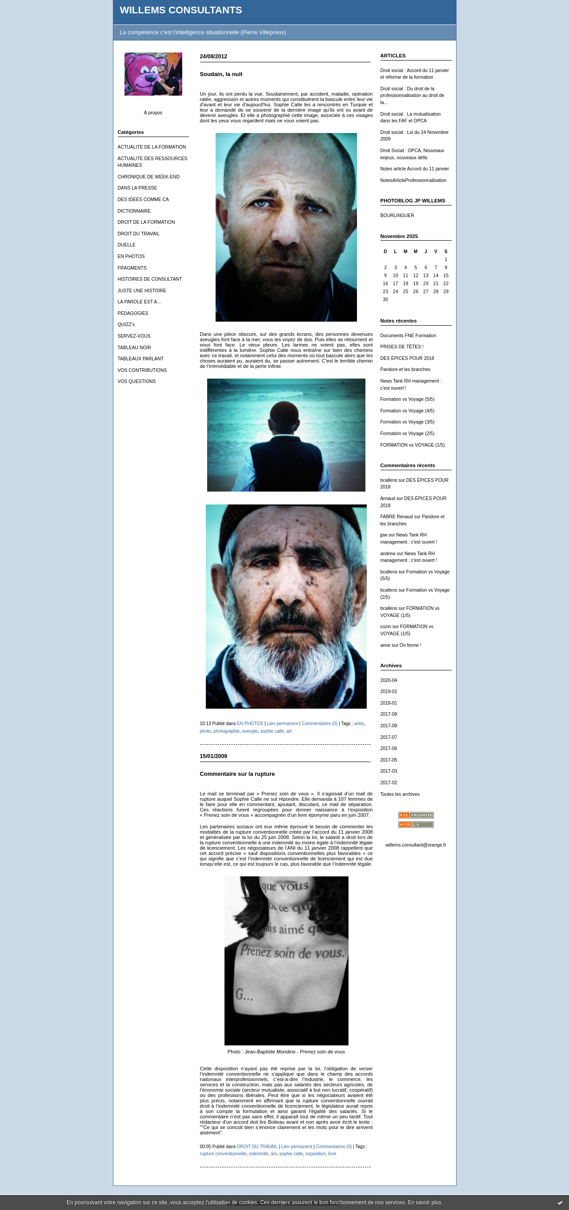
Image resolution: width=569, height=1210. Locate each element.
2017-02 (389, 782)
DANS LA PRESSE (137, 188)
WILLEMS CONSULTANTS (181, 10)
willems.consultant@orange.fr (415, 845)
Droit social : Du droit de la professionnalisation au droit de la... (413, 95)
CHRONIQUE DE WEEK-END (149, 176)
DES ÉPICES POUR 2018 (407, 358)
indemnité (258, 1153)
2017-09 (389, 714)
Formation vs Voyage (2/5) (408, 433)
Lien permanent (282, 723)
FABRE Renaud (397, 516)
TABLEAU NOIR (134, 347)
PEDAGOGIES (133, 313)
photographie (226, 731)
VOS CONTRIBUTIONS (142, 370)
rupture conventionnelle (223, 1153)
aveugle (250, 731)
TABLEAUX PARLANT (141, 358)
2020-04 (389, 680)
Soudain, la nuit (221, 74)
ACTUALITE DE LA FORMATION (152, 147)
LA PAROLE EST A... (139, 301)
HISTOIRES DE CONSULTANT (150, 279)
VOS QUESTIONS (137, 381)
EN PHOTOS (131, 256)
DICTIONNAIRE (134, 211)
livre (332, 1153)
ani (273, 1153)
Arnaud (388, 498)
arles (359, 723)
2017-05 (389, 760)
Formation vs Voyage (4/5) (408, 410)
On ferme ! (410, 645)
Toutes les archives (400, 794)
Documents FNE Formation (409, 335)
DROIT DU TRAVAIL (139, 233)
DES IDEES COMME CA (143, 199)
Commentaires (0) (320, 723)
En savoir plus (424, 1202)
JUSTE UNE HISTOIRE (142, 290)
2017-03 (389, 771)
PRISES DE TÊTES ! (402, 346)
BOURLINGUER (397, 215)
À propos (153, 112)
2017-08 (389, 725)
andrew (388, 553)
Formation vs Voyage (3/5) (408, 421)
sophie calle (272, 731)
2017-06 (389, 748)
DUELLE (127, 244)
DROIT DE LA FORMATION (146, 222)
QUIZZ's (126, 324)
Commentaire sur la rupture (237, 773)
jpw (384, 534)
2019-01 (389, 691)
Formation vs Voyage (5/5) (408, 399)
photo (205, 731)
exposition (315, 1153)
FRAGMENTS (132, 268)
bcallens (389, 480)
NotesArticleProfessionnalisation (414, 180)
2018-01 (389, 703)
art (289, 731)
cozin (386, 626)
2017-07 (389, 737)
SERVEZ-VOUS (134, 336)
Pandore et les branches (406, 369)
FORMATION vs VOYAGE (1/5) (413, 445)
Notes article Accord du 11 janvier (415, 168)
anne (386, 645)
